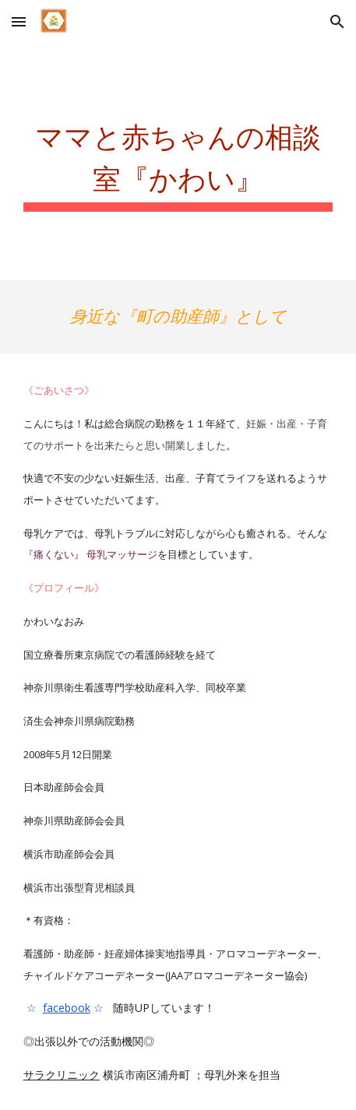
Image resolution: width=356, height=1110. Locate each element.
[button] (18, 21)
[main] (178, 162)
